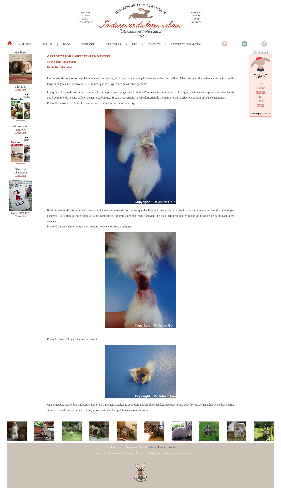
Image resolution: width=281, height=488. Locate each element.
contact (154, 44)
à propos (25, 44)
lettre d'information (186, 44)
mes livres (113, 44)
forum (47, 44)
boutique (88, 44)
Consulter (20, 89)
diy (134, 44)
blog (66, 44)
